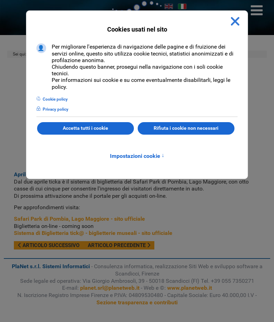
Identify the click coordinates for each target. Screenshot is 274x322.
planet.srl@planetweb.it (109, 288)
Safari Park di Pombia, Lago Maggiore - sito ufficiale (79, 218)
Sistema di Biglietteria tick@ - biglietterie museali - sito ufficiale (93, 233)
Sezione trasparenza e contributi (137, 302)
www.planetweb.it (189, 288)
